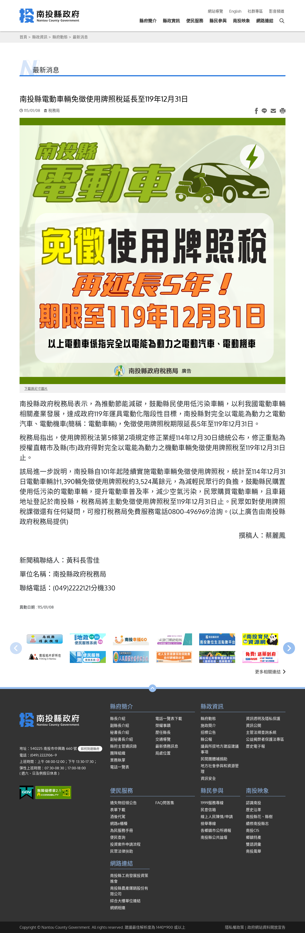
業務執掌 (117, 760)
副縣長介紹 (119, 725)
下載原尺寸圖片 (36, 388)
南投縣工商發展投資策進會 (129, 878)
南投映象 (241, 20)
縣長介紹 (117, 718)
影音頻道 (276, 11)
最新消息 (80, 37)
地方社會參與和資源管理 (220, 768)
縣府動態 (60, 37)
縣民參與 (218, 20)
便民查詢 (117, 837)
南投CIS (252, 830)
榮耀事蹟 (163, 725)
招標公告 (208, 732)
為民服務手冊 (121, 830)
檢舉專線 (208, 823)
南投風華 (253, 851)
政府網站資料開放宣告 (266, 927)
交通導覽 (163, 739)
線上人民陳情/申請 (217, 816)
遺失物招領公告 (123, 802)
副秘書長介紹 (121, 739)
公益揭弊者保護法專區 (265, 739)
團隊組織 (117, 753)
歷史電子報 (255, 746)
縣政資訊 (171, 20)
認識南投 (253, 802)
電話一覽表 (119, 767)
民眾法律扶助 (121, 851)
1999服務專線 (212, 802)
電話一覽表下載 (168, 718)
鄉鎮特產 (253, 837)
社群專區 (255, 11)
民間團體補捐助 (214, 758)
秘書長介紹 (119, 732)
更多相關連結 (270, 671)
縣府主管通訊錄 (123, 746)
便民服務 (194, 20)
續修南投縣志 (257, 823)
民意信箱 (208, 809)
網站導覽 (215, 11)
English (235, 11)
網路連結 (264, 20)
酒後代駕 (117, 816)
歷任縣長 (163, 732)
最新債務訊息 (166, 746)
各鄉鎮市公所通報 (216, 830)
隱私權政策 (234, 927)
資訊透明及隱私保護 (263, 718)
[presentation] (16, 648)
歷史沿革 (253, 809)
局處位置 (163, 753)
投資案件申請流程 (125, 844)
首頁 (23, 37)
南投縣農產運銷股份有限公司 (129, 891)
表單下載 (117, 809)
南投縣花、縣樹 (259, 816)
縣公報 (206, 739)
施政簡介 (208, 725)
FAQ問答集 (164, 802)
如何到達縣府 (90, 749)
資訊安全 (208, 778)
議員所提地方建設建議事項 (220, 749)
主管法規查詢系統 (261, 732)
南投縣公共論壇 (214, 837)
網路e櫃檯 (118, 823)
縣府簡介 (148, 20)
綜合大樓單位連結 (125, 900)
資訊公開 (253, 725)
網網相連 (117, 907)
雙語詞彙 (253, 844)
